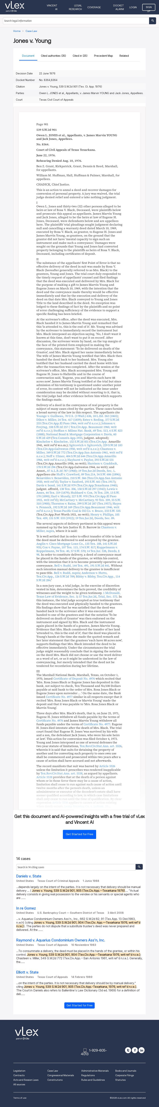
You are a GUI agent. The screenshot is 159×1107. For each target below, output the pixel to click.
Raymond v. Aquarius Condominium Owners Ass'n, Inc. (60, 940)
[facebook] (135, 1050)
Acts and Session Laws (25, 1080)
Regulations (88, 1075)
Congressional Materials (60, 1075)
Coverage (94, 7)
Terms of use (19, 1098)
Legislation (19, 1070)
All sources (19, 1084)
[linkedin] (142, 1050)
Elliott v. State (27, 972)
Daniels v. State (28, 876)
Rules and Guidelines (93, 1080)
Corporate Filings (124, 1075)
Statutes (120, 1080)
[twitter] (128, 1050)
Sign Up (149, 8)
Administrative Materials (95, 1070)
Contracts (18, 1075)
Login (133, 7)
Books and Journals (125, 1070)
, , (77, 416)
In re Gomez (26, 908)
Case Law (52, 1070)
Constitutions (55, 1080)
